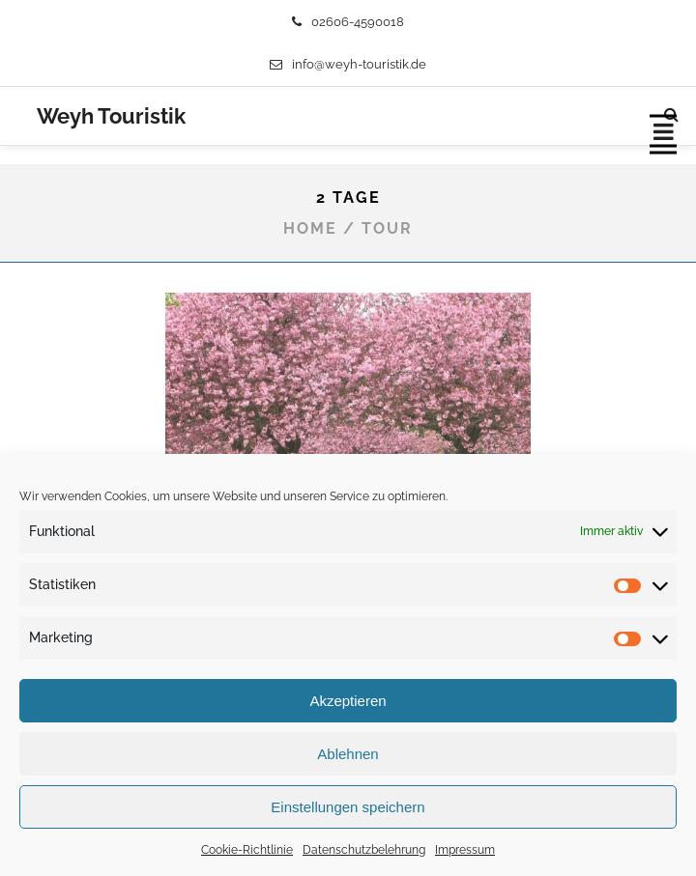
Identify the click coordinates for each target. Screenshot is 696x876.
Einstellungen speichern (347, 807)
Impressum (465, 850)
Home (310, 228)
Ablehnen (347, 754)
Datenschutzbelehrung (364, 850)
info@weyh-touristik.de (348, 64)
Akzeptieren (347, 700)
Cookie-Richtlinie (247, 850)
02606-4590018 (348, 21)
